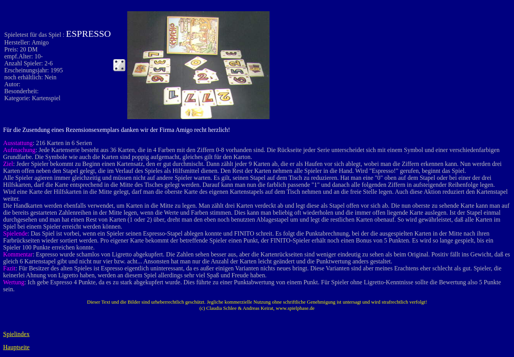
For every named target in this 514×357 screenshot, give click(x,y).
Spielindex (16, 334)
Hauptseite (16, 347)
